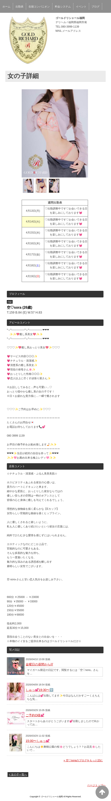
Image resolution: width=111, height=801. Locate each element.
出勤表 (19, 6)
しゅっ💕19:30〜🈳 (39, 690)
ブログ (96, 6)
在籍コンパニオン (39, 6)
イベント (81, 6)
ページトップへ (96, 785)
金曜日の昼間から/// (39, 664)
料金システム (63, 6)
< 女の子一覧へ (18, 774)
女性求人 (7, 18)
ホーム (6, 6)
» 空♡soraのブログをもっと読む (83, 760)
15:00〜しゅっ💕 (38, 741)
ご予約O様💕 (35, 715)
